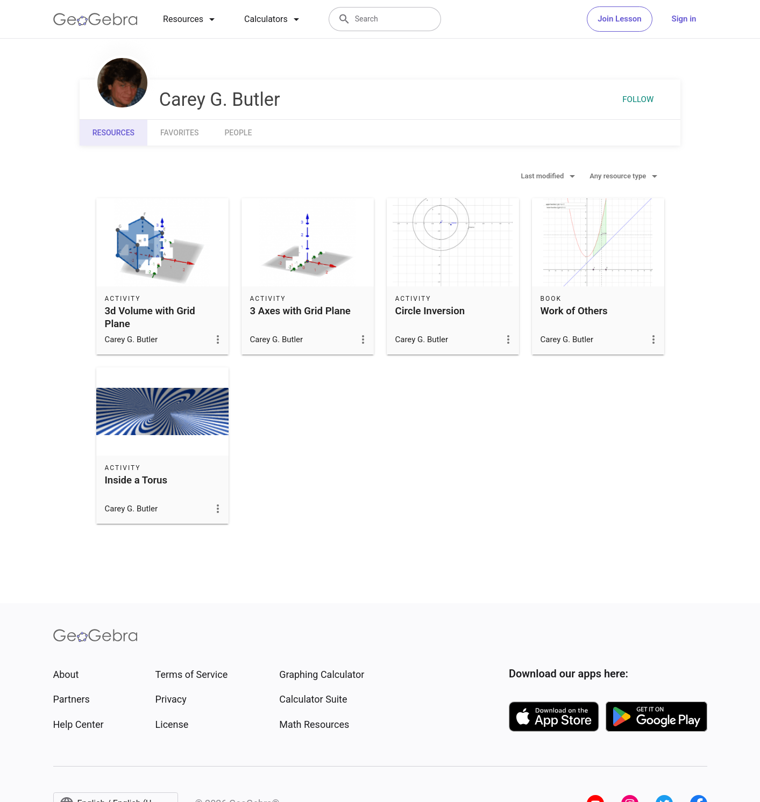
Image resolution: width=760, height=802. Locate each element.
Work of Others (574, 311)
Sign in (684, 19)
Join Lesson (619, 19)
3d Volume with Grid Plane (150, 317)
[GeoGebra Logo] (95, 19)
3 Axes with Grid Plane (300, 311)
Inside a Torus (136, 480)
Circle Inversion (430, 311)
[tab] (190, 19)
